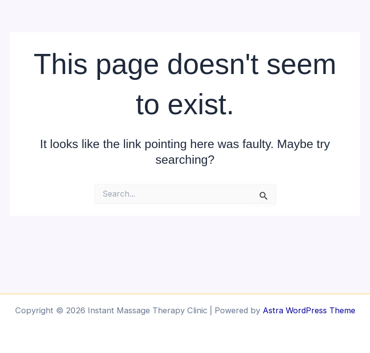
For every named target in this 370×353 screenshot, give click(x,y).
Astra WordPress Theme (309, 310)
